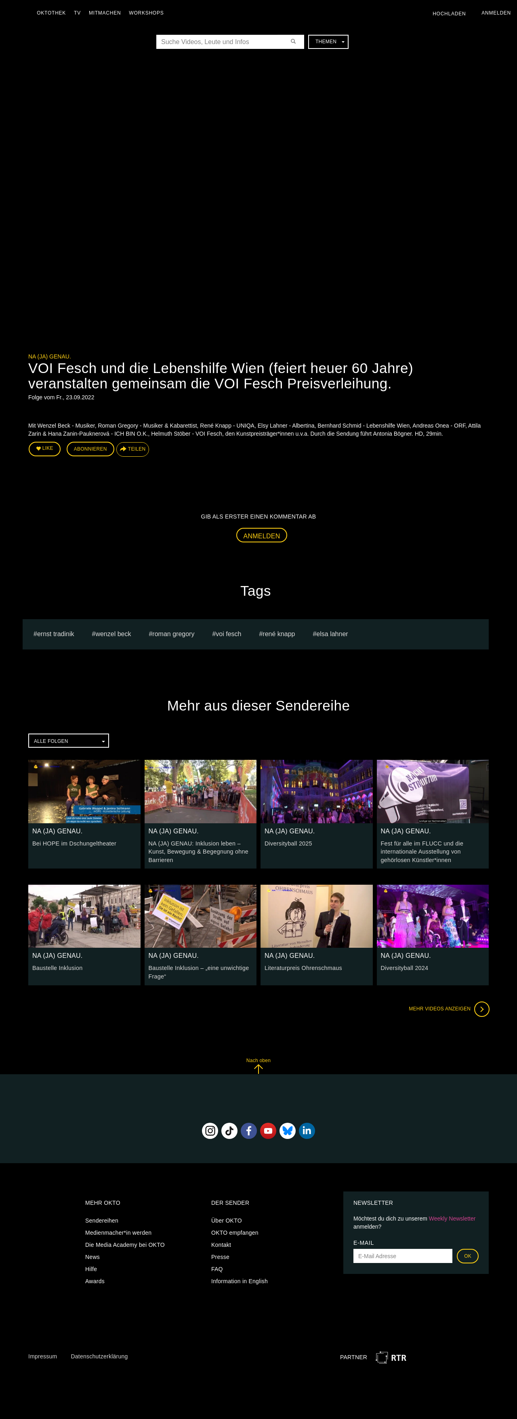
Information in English (239, 1279)
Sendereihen (101, 1219)
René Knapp (279, 633)
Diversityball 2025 (288, 842)
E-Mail (363, 1241)
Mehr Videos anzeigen (448, 1007)
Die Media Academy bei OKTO (125, 1243)
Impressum (42, 1355)
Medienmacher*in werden (118, 1231)
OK (467, 1254)
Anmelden (262, 535)
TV (79, 13)
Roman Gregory (173, 633)
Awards (95, 1279)
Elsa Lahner (332, 633)
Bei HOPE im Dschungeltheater (73, 842)
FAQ (217, 1267)
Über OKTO (226, 1219)
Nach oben (258, 1064)
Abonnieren (90, 449)
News (92, 1255)
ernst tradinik (55, 633)
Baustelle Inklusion (57, 967)
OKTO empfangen (234, 1231)
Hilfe (91, 1267)
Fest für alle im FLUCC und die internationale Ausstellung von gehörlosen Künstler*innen (421, 850)
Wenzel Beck (113, 633)
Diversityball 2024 (404, 967)
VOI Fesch (228, 633)
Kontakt (221, 1243)
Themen (330, 41)
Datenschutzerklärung (99, 1355)
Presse (220, 1255)
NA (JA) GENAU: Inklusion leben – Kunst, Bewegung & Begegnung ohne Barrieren (197, 850)
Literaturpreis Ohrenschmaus (302, 967)
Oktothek (52, 13)
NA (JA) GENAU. (49, 356)
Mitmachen (106, 13)
